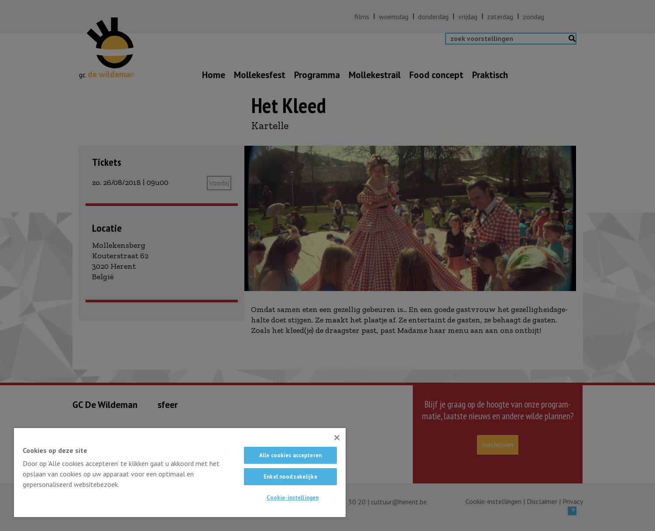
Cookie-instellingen (293, 497)
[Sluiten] (337, 437)
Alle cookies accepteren (290, 455)
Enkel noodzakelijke (290, 476)
